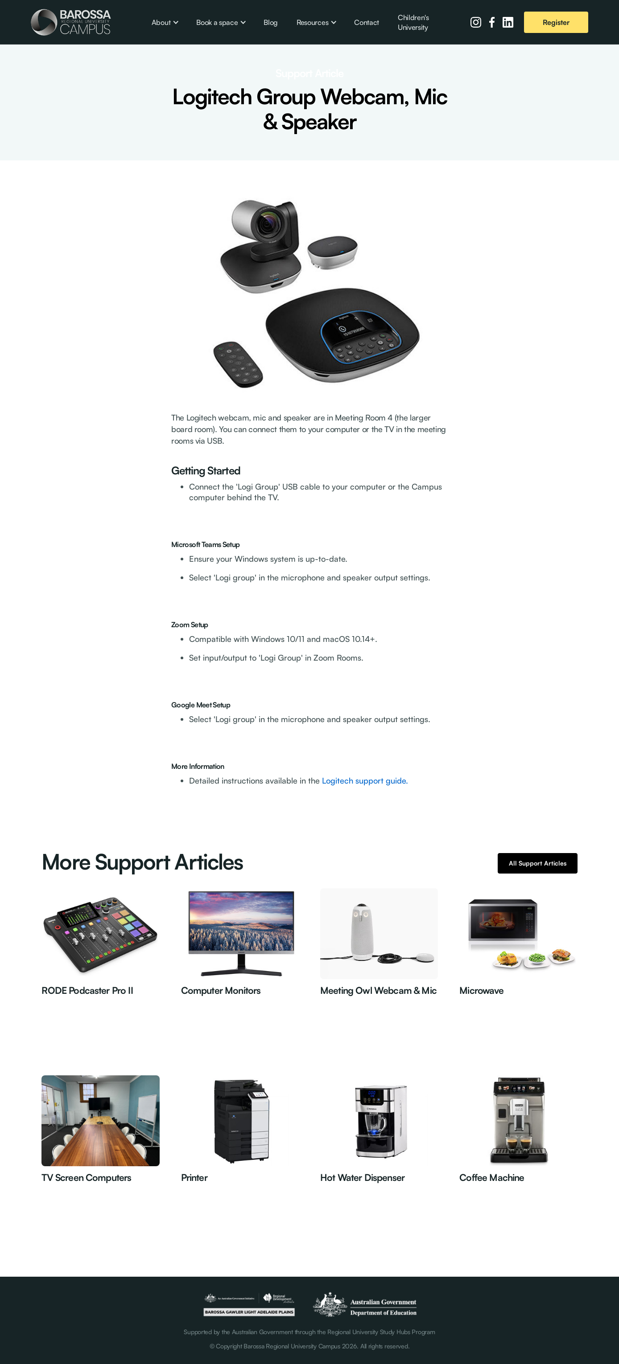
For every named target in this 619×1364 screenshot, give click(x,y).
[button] (164, 22)
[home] (71, 22)
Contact (366, 22)
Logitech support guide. (364, 780)
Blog (271, 22)
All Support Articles (537, 863)
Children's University (413, 22)
